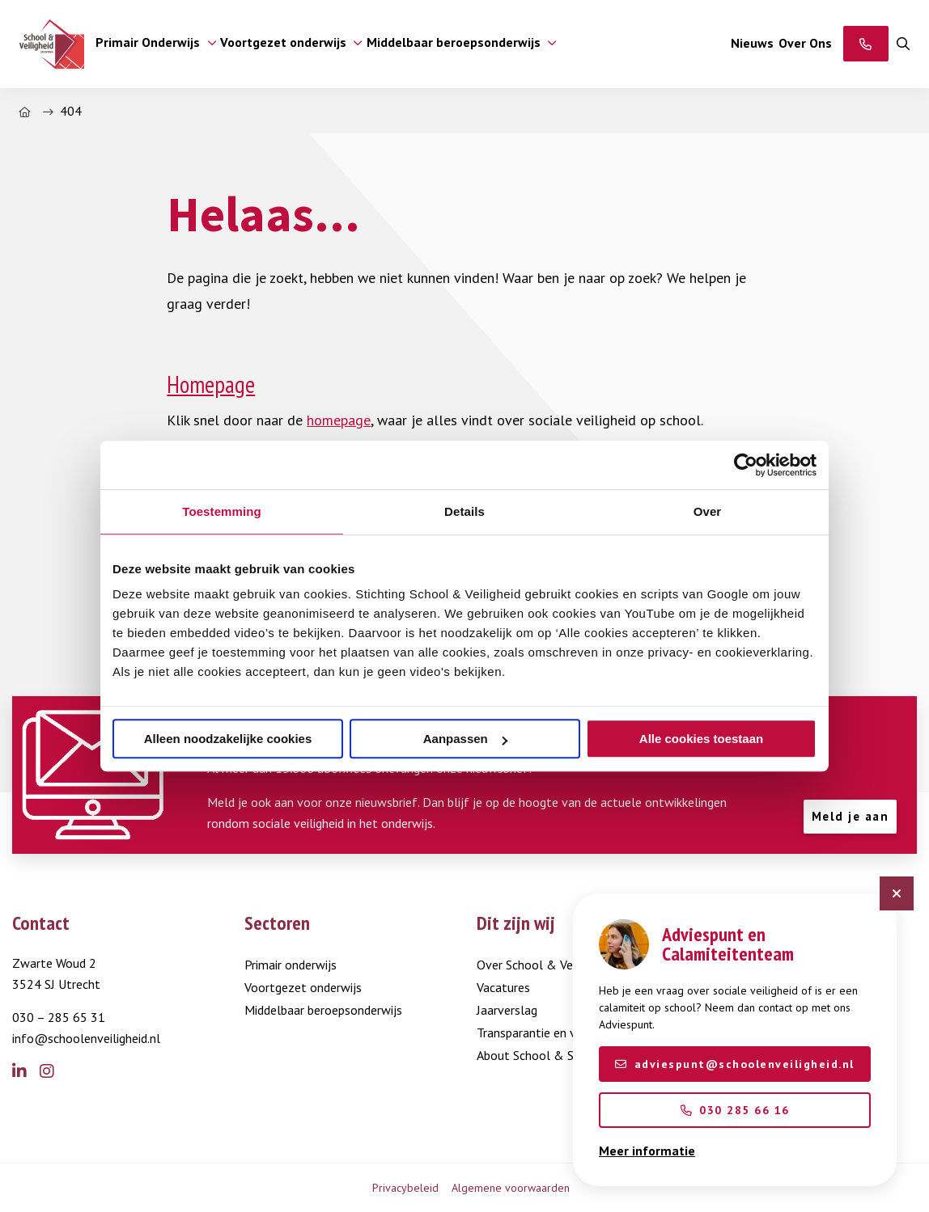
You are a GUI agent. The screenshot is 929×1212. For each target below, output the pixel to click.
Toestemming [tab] (221, 511)
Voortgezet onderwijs (303, 987)
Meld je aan (850, 816)
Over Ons (805, 43)
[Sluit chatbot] (897, 893)
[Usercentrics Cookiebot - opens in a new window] (746, 465)
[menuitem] (153, 44)
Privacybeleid (405, 1187)
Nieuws (752, 43)
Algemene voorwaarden (511, 1187)
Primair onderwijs (290, 965)
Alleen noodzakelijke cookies (228, 738)
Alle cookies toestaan (701, 738)
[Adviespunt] (866, 43)
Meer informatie (647, 1150)
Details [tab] (464, 511)
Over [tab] (708, 511)
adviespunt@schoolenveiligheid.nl (735, 1064)
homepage (339, 420)
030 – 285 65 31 (58, 1017)
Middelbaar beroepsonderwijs (323, 1010)
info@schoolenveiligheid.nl (86, 1038)
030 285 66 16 (735, 1110)
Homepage (211, 384)
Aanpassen (465, 738)
